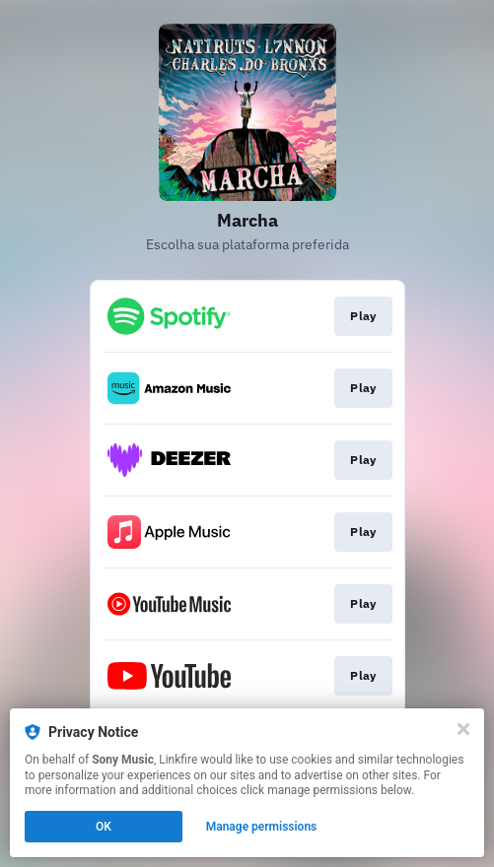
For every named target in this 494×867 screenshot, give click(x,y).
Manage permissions (262, 827)
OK (103, 827)
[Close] (463, 729)
